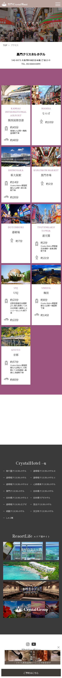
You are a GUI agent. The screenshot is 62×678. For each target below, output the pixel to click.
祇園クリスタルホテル (15, 511)
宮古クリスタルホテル (42, 504)
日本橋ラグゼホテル (41, 497)
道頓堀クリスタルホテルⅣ (17, 484)
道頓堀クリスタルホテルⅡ (44, 477)
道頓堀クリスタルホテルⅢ (44, 470)
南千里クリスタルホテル (16, 470)
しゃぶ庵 (9, 517)
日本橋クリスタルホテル (43, 491)
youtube (34, 644)
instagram (27, 644)
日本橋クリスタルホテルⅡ (17, 497)
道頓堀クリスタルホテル (16, 477)
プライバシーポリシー (31, 649)
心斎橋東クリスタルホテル (44, 484)
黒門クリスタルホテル (15, 491)
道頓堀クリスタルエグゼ (16, 504)
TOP (5, 45)
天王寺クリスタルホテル (43, 511)
